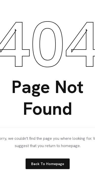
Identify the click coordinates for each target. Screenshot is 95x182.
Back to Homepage (47, 164)
